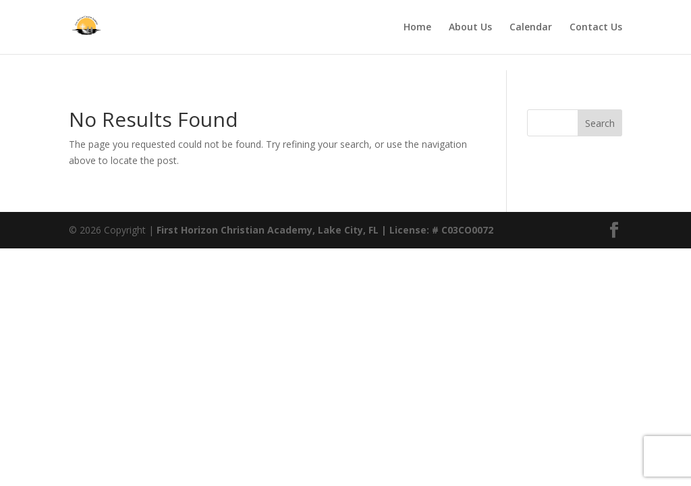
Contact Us (596, 27)
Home (417, 27)
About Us (470, 27)
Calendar (530, 27)
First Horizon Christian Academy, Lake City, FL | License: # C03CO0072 (325, 229)
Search (600, 123)
